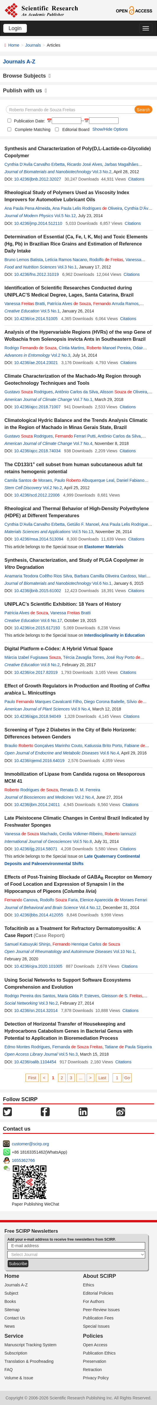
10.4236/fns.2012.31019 (36, 274)
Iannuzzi (120, 833)
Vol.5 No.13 (82, 531)
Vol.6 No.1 (101, 583)
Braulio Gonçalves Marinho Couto (43, 745)
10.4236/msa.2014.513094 (39, 539)
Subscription (15, 1353)
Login (15, 28)
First (32, 1077)
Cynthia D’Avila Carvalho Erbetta (34, 164)
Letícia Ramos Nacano (66, 259)
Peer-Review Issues (101, 1309)
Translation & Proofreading (29, 1361)
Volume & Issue (18, 1377)
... (80, 1077)
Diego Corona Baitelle (104, 701)
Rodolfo (106, 259)
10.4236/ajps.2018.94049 (37, 716)
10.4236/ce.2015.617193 (37, 627)
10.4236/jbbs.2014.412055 (38, 915)
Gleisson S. (121, 995)
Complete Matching (33, 129)
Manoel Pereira (109, 347)
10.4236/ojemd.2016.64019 (39, 760)
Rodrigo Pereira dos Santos (29, 995)
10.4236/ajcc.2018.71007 (37, 407)
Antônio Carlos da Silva (76, 391)
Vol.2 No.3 (60, 355)
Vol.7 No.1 (83, 399)
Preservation (94, 1361)
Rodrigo (30, 347)
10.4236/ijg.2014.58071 (35, 848)
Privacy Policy (96, 1377)
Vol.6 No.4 (109, 753)
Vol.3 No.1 (67, 267)
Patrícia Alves (69, 303)
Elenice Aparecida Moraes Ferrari (113, 900)
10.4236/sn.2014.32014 (36, 1010)
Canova (21, 900)
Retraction (92, 1369)
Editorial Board (76, 129)
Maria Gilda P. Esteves (78, 995)
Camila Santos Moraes (28, 480)
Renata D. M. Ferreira (80, 789)
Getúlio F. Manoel (83, 524)
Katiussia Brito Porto (103, 745)
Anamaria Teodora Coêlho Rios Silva (38, 576)
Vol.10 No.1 (124, 951)
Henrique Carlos (86, 944)
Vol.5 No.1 (50, 311)
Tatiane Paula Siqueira (128, 1046)
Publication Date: (29, 121)
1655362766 (23, 1160)
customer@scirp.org (30, 1144)
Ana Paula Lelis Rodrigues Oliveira (87, 208)
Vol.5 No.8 (82, 841)
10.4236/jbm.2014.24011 (37, 804)
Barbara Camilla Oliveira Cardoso (105, 576)
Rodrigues (31, 789)
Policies (93, 1336)
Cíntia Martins (71, 347)
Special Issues (96, 1326)
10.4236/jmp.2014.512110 (38, 223)
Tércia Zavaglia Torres (83, 657)
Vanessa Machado (30, 833)
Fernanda (77, 1046)
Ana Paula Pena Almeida (27, 208)
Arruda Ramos (115, 303)
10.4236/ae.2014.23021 (36, 362)
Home (13, 45)
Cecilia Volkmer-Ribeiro (81, 833)
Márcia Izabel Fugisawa (32, 657)
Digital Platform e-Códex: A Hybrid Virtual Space (58, 648)
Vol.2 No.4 (84, 797)
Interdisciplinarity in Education (114, 635)
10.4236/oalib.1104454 (35, 1062)
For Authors (93, 1301)
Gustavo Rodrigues (28, 391)
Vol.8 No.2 (50, 664)
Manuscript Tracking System (30, 1344)
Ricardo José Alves (84, 164)
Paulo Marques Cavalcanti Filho (43, 701)
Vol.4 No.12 (90, 907)
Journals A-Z (16, 1285)
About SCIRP (99, 1276)
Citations (136, 179)
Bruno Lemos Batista (23, 259)
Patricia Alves (26, 612)
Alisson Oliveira (123, 391)
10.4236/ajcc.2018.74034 (37, 450)
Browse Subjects (27, 76)
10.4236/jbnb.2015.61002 (37, 590)
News (9, 1326)
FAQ (8, 1369)
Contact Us (14, 1318)
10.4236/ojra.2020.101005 (38, 966)
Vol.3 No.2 (101, 171)
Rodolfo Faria (59, 900)
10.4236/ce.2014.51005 (36, 318)
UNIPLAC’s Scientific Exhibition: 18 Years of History (62, 604)
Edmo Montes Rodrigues (27, 1046)
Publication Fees (98, 1318)
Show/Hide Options (110, 129)
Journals (33, 45)
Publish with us (25, 91)
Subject (11, 1293)
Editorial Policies (98, 1293)
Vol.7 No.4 (83, 443)
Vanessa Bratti (24, 303)
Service (13, 1336)
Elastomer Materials (103, 546)
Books (10, 1301)
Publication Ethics (99, 1353)
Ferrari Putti (75, 436)
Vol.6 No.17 (51, 620)
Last (102, 1077)
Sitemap (12, 1309)
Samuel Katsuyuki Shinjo (27, 944)
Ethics (88, 1285)
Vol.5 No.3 (68, 1054)
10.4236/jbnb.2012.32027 (37, 179)
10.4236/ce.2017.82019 (36, 672)
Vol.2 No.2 (52, 487)
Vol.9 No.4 (80, 709)
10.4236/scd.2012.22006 (37, 495)
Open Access (95, 1344)
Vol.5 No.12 (65, 215)
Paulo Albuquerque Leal (84, 480)
